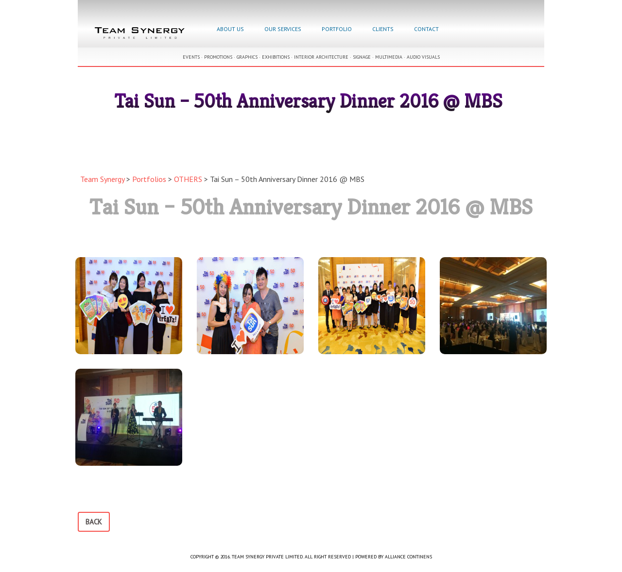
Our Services (282, 29)
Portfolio (337, 29)
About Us (230, 29)
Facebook (460, 30)
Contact (426, 29)
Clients (383, 29)
